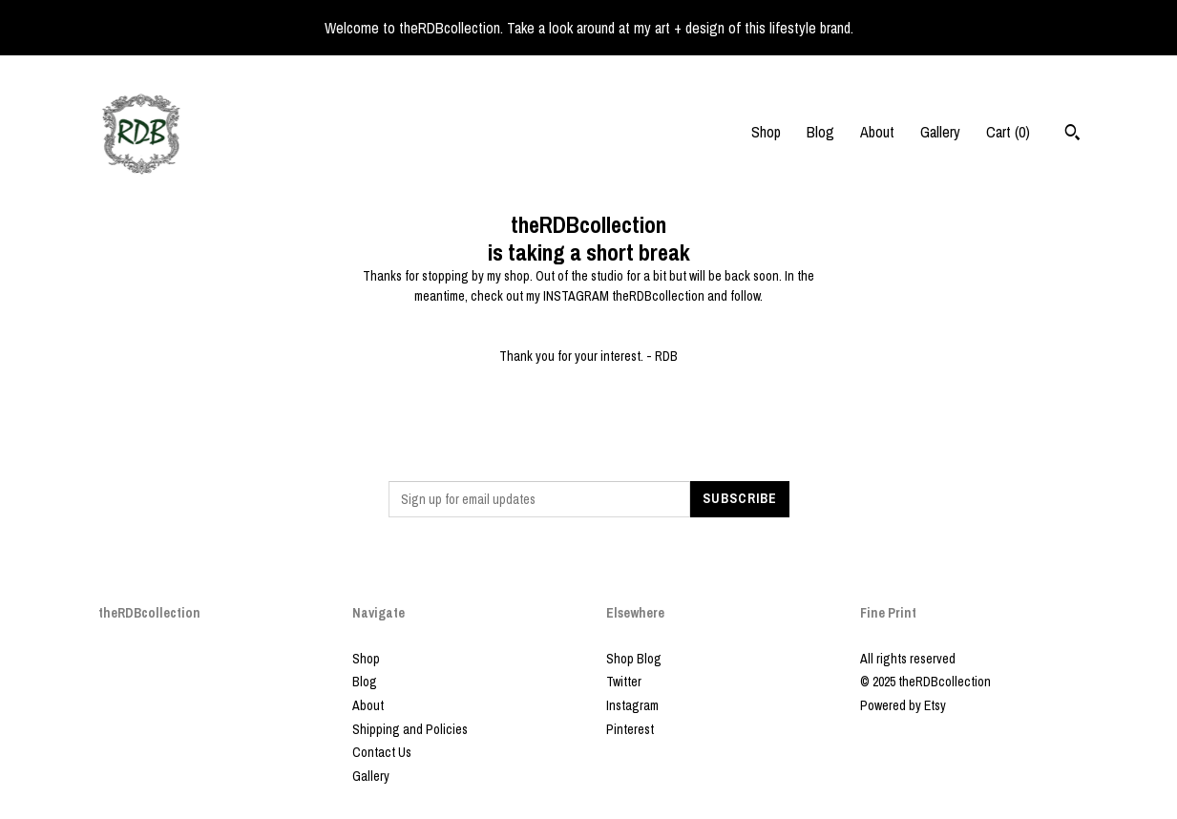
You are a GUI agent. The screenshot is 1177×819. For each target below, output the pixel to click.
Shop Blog (634, 658)
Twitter (623, 681)
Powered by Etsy (903, 705)
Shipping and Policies (410, 729)
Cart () (1008, 131)
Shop (766, 131)
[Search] (1072, 134)
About (877, 131)
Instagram (632, 705)
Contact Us (381, 752)
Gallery (940, 131)
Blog (820, 131)
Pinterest (630, 729)
